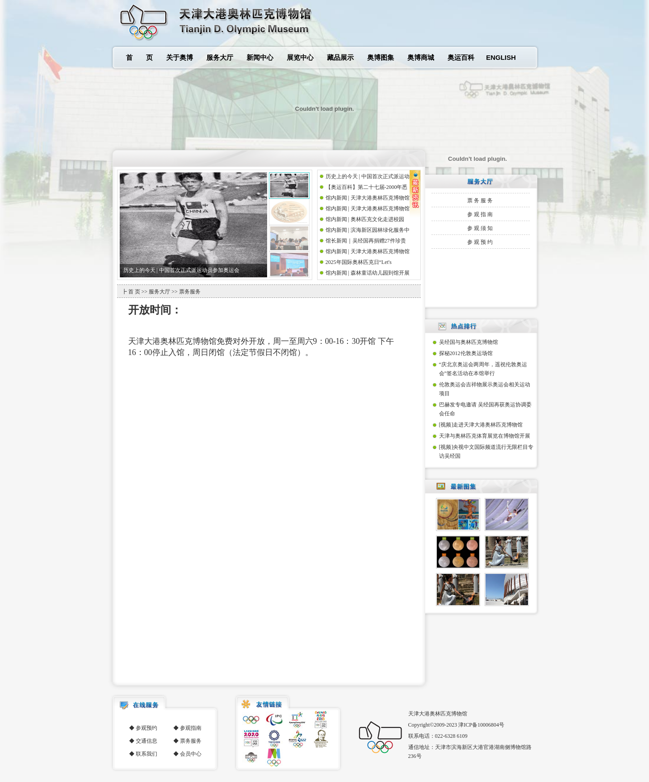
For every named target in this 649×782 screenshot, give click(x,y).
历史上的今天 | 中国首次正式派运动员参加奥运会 (181, 270)
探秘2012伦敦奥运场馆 (466, 353)
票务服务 (480, 200)
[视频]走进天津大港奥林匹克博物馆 (481, 425)
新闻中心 (260, 57)
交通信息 (146, 741)
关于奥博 (179, 57)
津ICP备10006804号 (481, 725)
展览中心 (300, 57)
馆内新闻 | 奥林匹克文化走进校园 (365, 219)
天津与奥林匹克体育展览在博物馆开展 (484, 436)
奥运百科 (461, 57)
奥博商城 (420, 57)
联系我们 (146, 754)
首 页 (139, 57)
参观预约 (480, 242)
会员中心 (190, 754)
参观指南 (480, 214)
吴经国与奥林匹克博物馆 (468, 342)
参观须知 (480, 228)
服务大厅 (219, 57)
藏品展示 (340, 57)
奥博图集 (380, 57)
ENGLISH (501, 57)
